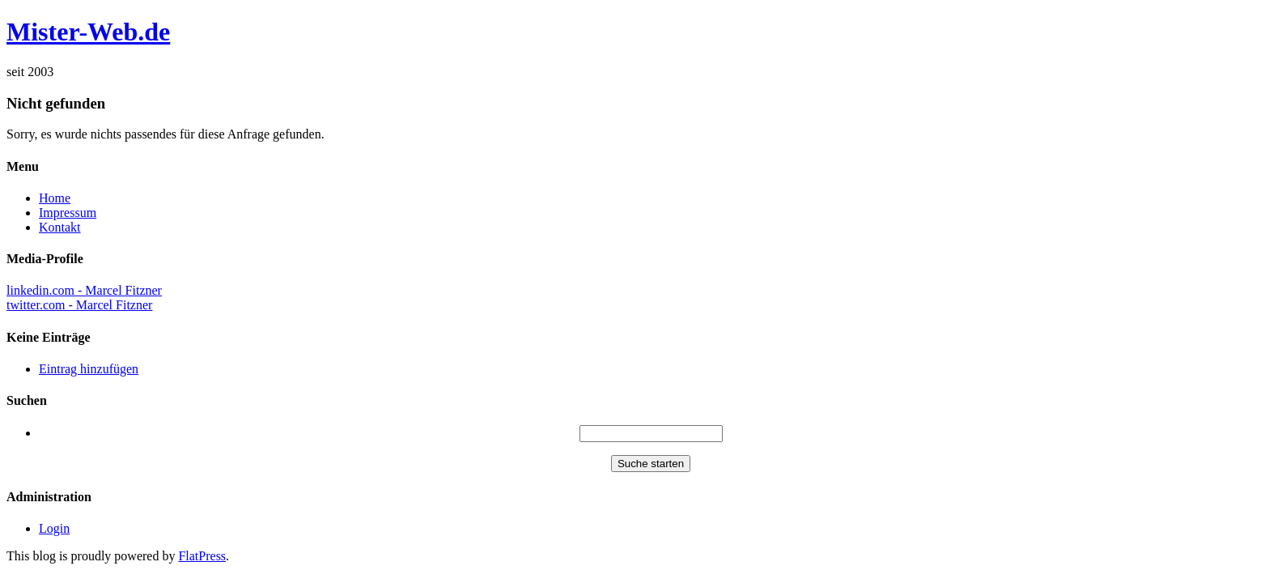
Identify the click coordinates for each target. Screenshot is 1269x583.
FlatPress (202, 556)
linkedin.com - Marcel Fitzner (84, 290)
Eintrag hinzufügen (88, 369)
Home (54, 198)
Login (54, 528)
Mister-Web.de (88, 31)
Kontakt (60, 227)
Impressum (67, 212)
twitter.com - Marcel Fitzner (79, 305)
